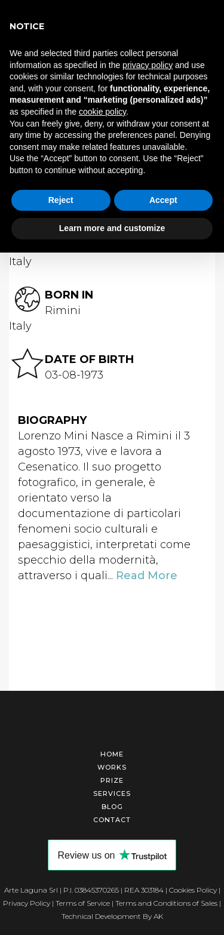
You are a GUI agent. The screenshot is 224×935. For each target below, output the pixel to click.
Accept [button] (163, 200)
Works (112, 767)
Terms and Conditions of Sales (166, 903)
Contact (112, 820)
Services (112, 793)
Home (112, 754)
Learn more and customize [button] (112, 228)
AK (158, 916)
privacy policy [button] (147, 65)
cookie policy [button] (102, 111)
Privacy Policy (26, 903)
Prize (112, 780)
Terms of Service (83, 903)
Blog (112, 806)
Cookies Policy (193, 889)
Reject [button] (60, 200)
